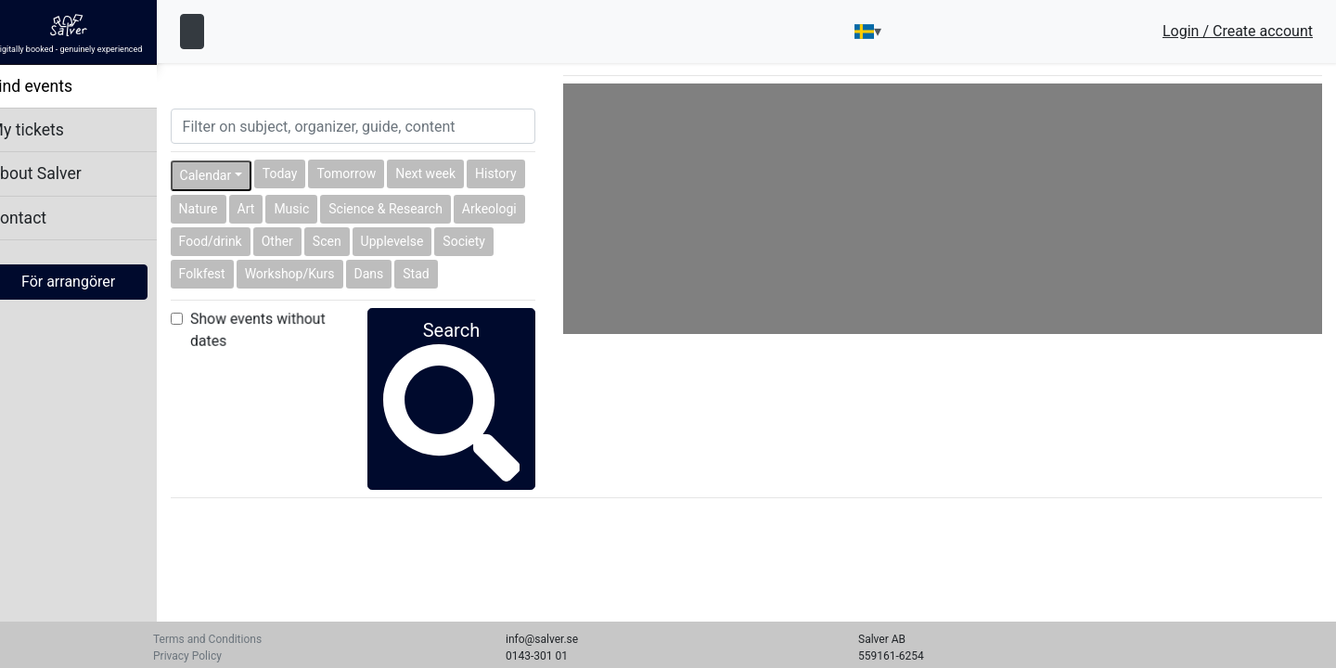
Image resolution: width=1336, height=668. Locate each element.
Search (466, 369)
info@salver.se (542, 639)
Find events (51, 86)
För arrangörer (88, 281)
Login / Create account (1238, 31)
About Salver (55, 173)
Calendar (225, 175)
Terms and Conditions (207, 639)
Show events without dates (277, 329)
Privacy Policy (187, 655)
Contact (38, 218)
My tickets (46, 130)
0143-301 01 (537, 655)
